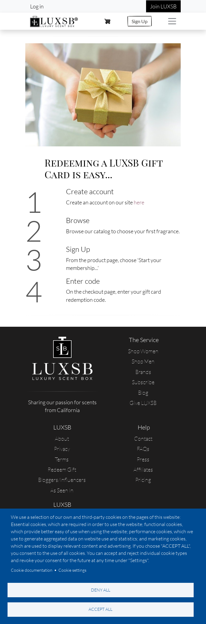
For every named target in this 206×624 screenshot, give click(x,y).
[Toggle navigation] (172, 21)
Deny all (100, 589)
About (62, 438)
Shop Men (143, 361)
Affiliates (143, 469)
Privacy (62, 448)
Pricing (143, 479)
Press (143, 459)
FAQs (143, 448)
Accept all (100, 609)
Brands (143, 372)
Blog (143, 392)
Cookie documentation (31, 570)
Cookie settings (72, 570)
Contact (143, 438)
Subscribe (143, 382)
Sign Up (140, 21)
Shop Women (143, 351)
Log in (37, 6)
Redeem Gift (62, 469)
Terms (62, 459)
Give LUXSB (143, 402)
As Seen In (61, 490)
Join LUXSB (163, 6)
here (139, 202)
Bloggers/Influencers (62, 479)
